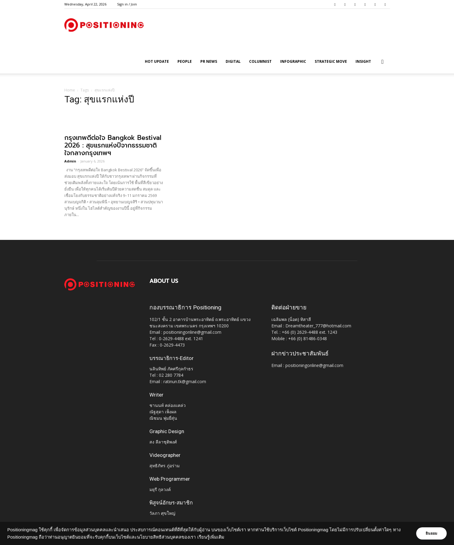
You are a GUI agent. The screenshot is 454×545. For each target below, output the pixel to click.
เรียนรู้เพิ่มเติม (219, 537)
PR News (208, 61)
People (184, 61)
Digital (233, 61)
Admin (70, 161)
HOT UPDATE (157, 61)
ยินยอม (430, 533)
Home (69, 90)
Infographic (293, 61)
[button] (382, 62)
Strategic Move (331, 61)
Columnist (260, 61)
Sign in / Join (127, 4)
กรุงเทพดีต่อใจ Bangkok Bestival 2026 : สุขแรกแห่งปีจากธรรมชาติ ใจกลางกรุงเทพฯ (112, 145)
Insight (363, 61)
